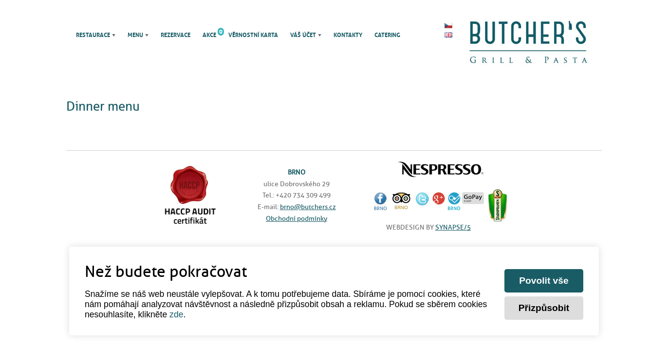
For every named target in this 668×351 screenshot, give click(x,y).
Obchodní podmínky (296, 218)
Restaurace (93, 35)
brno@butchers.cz (308, 207)
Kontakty (348, 35)
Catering (387, 35)
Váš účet (303, 35)
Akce (209, 35)
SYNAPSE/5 (453, 227)
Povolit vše (543, 280)
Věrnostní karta (253, 35)
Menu (135, 35)
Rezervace (175, 35)
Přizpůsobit (544, 308)
